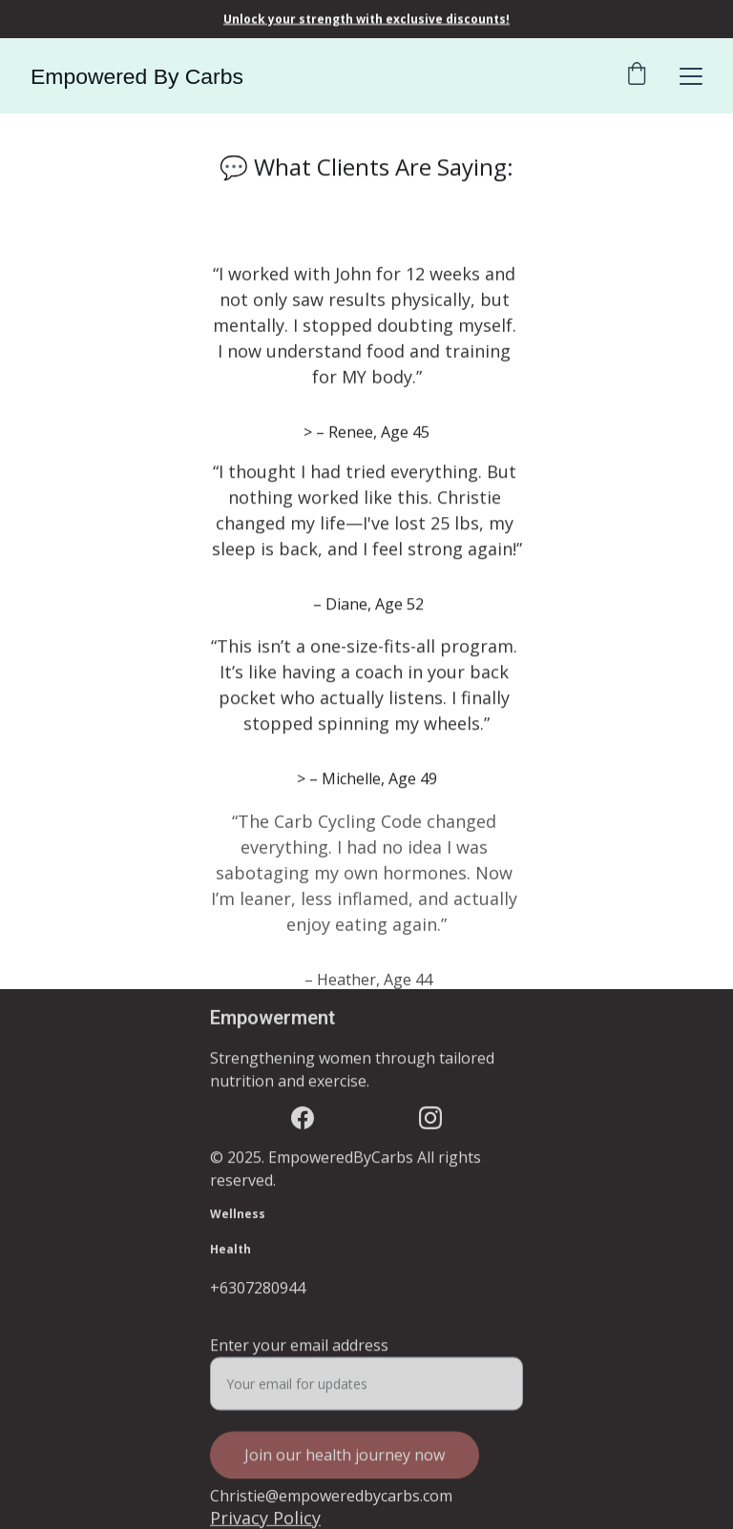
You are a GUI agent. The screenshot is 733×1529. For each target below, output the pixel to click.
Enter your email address (299, 1352)
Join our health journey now (344, 1462)
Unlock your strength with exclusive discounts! (366, 18)
